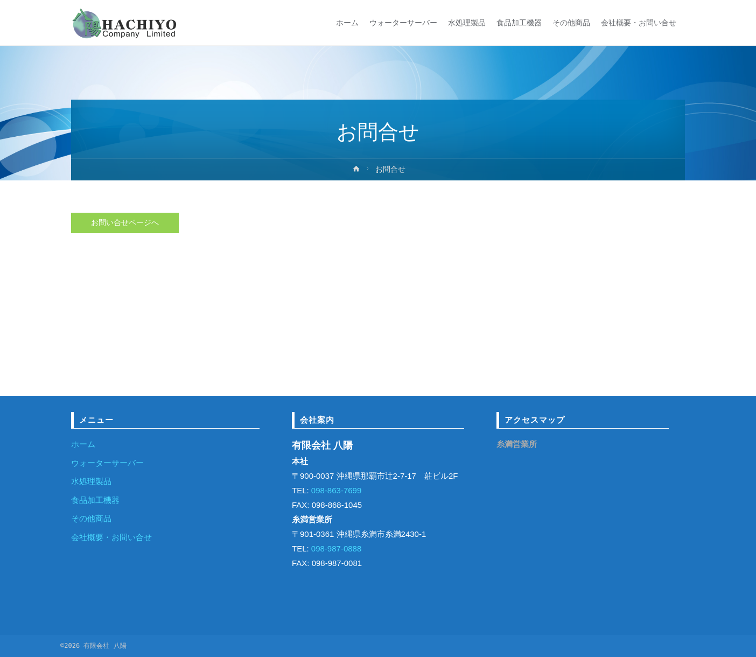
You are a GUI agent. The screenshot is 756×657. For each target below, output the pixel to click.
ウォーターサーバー (107, 462)
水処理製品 (91, 481)
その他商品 (91, 518)
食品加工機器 (95, 500)
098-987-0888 (335, 548)
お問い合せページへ (125, 223)
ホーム (83, 444)
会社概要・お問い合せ (111, 537)
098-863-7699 (335, 490)
